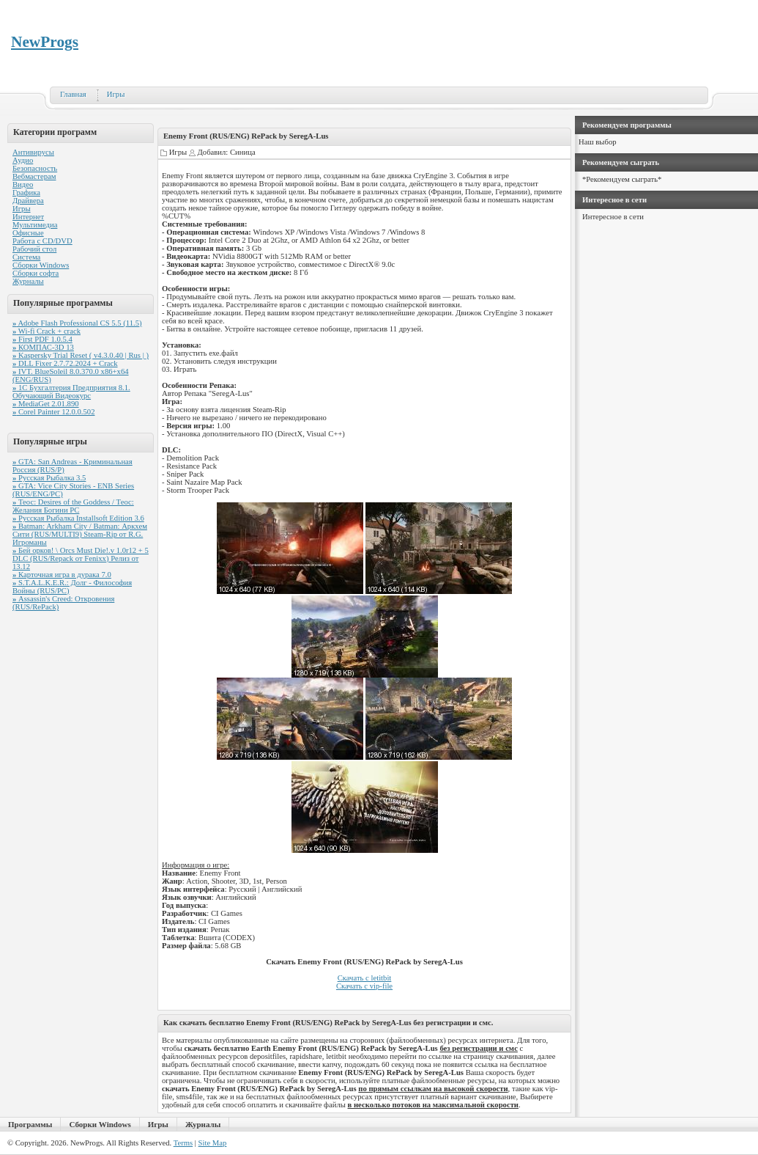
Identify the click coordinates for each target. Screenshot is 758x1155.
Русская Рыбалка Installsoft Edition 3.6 (78, 518)
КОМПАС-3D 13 (43, 347)
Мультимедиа (34, 225)
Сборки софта (35, 273)
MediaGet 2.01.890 (45, 404)
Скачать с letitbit (365, 978)
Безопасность (34, 168)
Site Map (212, 1143)
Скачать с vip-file (364, 986)
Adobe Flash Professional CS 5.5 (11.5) (77, 323)
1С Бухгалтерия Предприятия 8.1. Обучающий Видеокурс (71, 392)
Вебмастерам (34, 176)
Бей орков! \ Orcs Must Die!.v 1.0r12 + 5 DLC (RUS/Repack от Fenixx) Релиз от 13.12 (80, 558)
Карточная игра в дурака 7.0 (61, 575)
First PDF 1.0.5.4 (42, 339)
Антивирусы (33, 152)
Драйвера (28, 201)
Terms (183, 1143)
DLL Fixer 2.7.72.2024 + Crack (65, 363)
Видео (22, 184)
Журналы (28, 281)
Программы (30, 1124)
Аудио (22, 160)
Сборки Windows (40, 265)
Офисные (28, 233)
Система (26, 257)
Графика (26, 192)
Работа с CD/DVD (42, 241)
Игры (116, 94)
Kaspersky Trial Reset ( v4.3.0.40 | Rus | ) (80, 355)
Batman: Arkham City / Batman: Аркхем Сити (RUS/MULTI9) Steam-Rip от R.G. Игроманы (79, 534)
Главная (73, 94)
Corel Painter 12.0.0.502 (53, 412)
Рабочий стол (34, 249)
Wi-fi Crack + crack (46, 331)
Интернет (28, 217)
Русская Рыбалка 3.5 (49, 478)
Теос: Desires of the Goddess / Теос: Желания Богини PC (73, 506)
